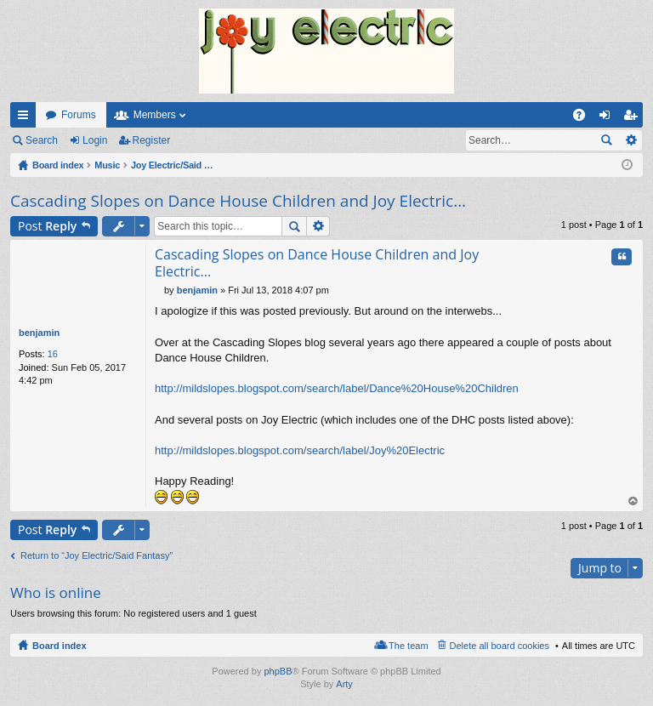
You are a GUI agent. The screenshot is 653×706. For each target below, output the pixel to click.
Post (47, 226)
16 (53, 354)
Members (154, 115)
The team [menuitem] (408, 646)
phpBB (278, 671)
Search (42, 140)
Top (633, 501)
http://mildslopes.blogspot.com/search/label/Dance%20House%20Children (337, 388)
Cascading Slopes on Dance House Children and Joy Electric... (238, 201)
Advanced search (630, 140)
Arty (344, 684)
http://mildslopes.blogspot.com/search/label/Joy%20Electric (300, 450)
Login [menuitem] (608, 118)
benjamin (39, 332)
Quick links (26, 118)
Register (152, 140)
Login (94, 140)
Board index (59, 646)
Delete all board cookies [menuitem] (499, 646)
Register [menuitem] (634, 118)
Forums (78, 115)
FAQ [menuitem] (584, 118)
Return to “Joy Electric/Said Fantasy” (96, 555)
